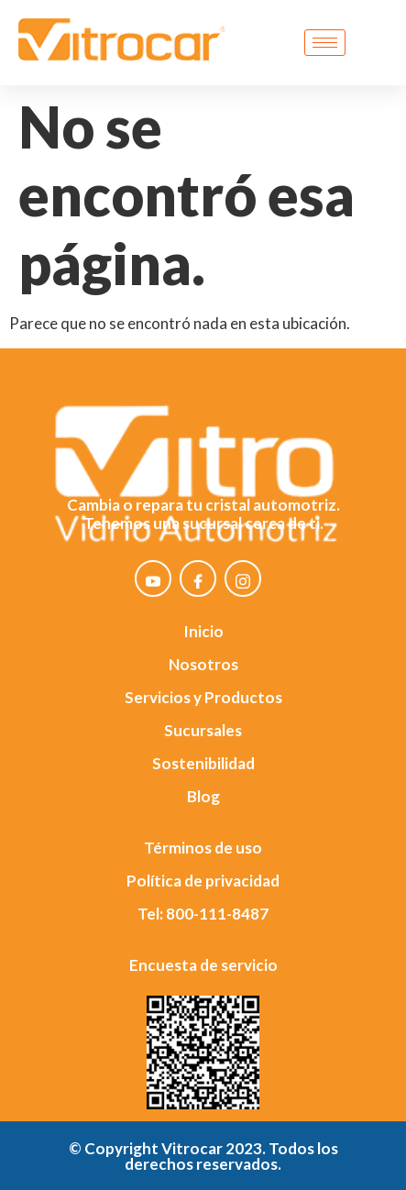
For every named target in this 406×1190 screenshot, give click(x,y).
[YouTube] (153, 578)
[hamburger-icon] (325, 42)
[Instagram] (243, 578)
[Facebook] (198, 578)
